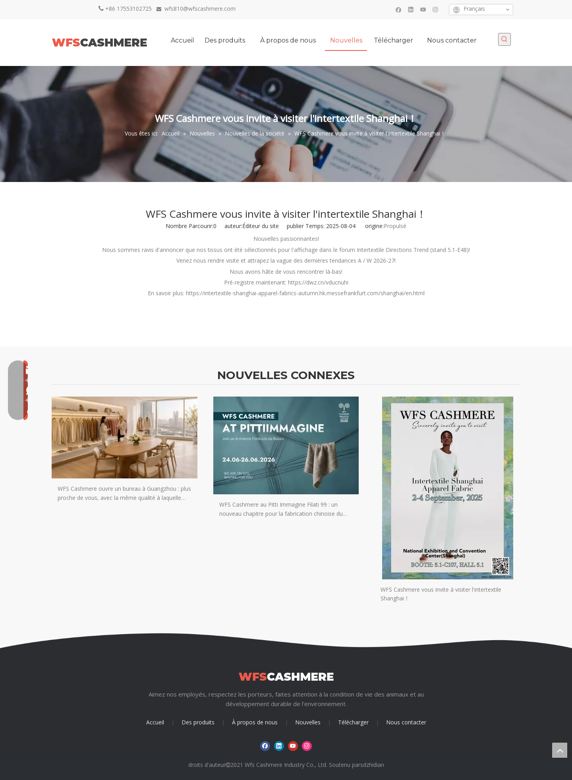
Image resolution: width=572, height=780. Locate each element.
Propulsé (395, 226)
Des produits (198, 722)
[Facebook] (399, 9)
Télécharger (353, 722)
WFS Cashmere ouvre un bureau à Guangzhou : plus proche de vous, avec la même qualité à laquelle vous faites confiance (124, 493)
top (559, 750)
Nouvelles (308, 722)
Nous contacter (406, 722)
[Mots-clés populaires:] (504, 39)
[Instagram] (436, 9)
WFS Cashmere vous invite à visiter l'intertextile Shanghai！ (441, 594)
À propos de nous (255, 722)
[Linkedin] (411, 9)
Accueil (155, 722)
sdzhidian (372, 764)
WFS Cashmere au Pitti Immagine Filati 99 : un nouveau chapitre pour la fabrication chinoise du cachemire (281, 509)
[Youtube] (423, 9)
